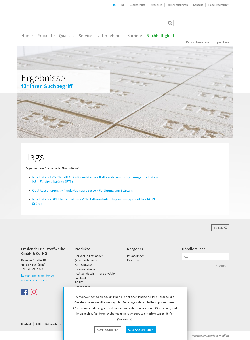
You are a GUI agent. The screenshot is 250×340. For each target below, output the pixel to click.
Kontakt (198, 4)
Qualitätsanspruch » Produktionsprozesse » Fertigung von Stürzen (82, 190)
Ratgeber (135, 248)
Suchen (221, 266)
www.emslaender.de (34, 280)
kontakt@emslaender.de (37, 276)
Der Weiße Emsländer (193, 23)
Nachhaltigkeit (160, 35)
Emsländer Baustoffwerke (39, 17)
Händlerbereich (218, 4)
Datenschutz (137, 4)
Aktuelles (156, 4)
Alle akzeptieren (140, 330)
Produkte (46, 35)
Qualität (66, 35)
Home (27, 35)
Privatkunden (197, 42)
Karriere (134, 35)
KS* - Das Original (225, 23)
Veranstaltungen (178, 4)
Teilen (220, 228)
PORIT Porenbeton (210, 23)
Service (85, 35)
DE (114, 4)
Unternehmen (109, 35)
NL (122, 4)
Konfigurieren (108, 330)
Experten (221, 42)
